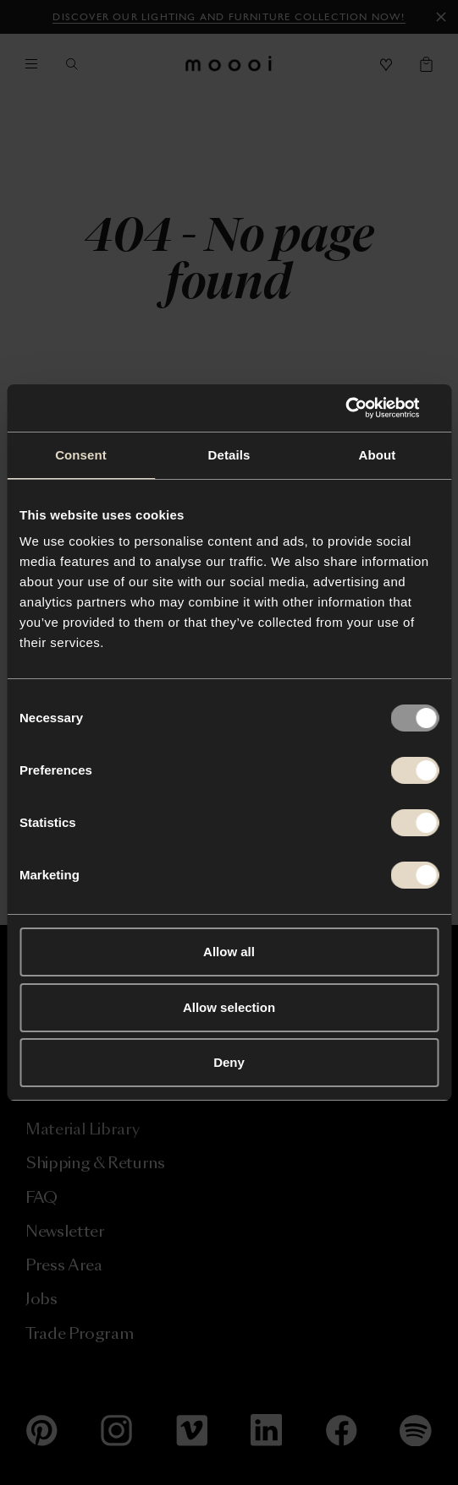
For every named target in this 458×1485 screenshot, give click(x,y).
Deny (229, 1062)
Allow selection (229, 1007)
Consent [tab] (81, 455)
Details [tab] (229, 455)
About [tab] (377, 455)
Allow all (229, 951)
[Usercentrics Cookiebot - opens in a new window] (364, 408)
